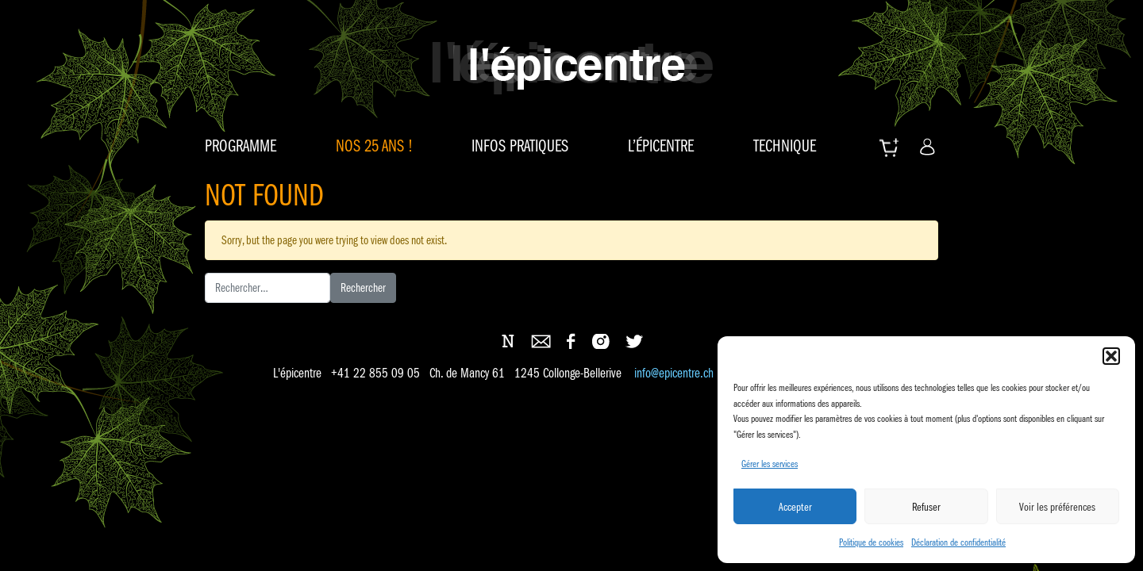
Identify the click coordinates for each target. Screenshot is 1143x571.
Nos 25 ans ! (374, 146)
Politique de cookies (871, 542)
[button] (1111, 356)
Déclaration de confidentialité (958, 542)
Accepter (795, 507)
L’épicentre (661, 146)
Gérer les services (769, 463)
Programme (240, 146)
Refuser (926, 507)
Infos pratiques (519, 146)
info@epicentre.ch (674, 374)
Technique (784, 146)
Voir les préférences (1057, 507)
